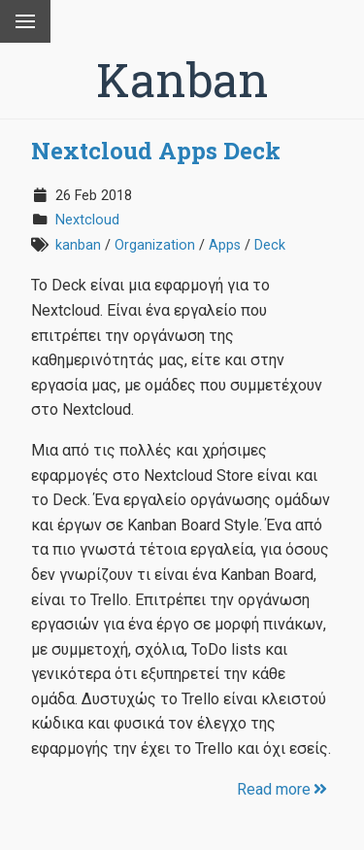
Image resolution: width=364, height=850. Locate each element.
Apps (225, 245)
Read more (283, 789)
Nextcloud (87, 220)
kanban (78, 245)
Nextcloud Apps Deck (156, 150)
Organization (155, 245)
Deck (269, 245)
